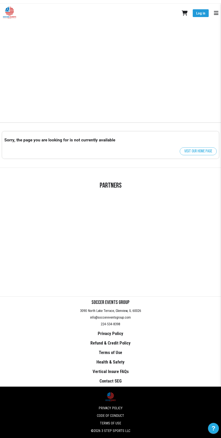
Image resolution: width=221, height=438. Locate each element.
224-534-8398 (110, 324)
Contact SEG (110, 381)
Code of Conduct (110, 416)
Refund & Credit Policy (110, 343)
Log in (200, 13)
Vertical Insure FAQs (111, 371)
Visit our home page (198, 151)
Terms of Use (110, 352)
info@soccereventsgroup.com (110, 317)
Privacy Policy (110, 333)
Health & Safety (110, 362)
